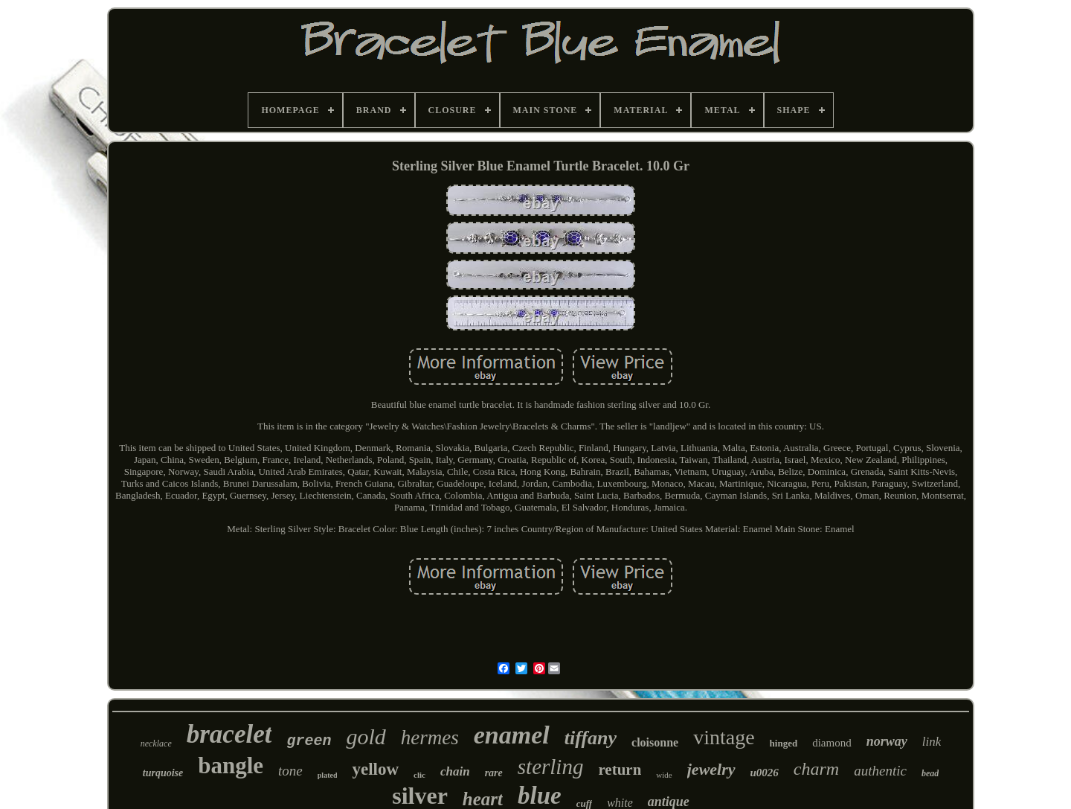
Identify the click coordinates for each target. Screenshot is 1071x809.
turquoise (163, 772)
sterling (551, 766)
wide (664, 774)
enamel (512, 735)
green (308, 740)
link (932, 742)
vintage (723, 737)
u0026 (764, 772)
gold (365, 736)
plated (328, 775)
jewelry (711, 769)
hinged (784, 743)
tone (290, 770)
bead (930, 773)
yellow (375, 769)
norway (886, 741)
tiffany (591, 738)
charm (816, 768)
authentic (880, 770)
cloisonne (654, 742)
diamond (832, 743)
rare (494, 772)
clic (419, 774)
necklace (156, 743)
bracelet (229, 734)
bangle (230, 765)
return (619, 769)
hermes (430, 737)
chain (455, 771)
